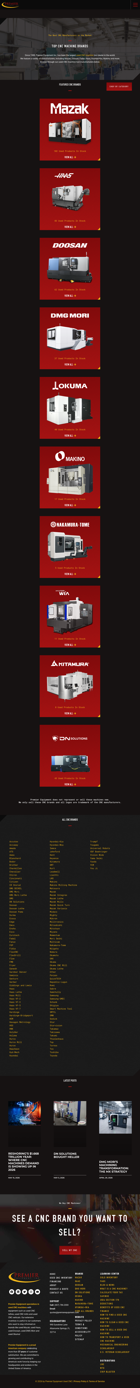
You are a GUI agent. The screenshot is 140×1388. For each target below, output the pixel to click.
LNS (52, 878)
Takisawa (55, 1032)
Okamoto (54, 955)
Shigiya (54, 1005)
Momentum (55, 935)
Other (53, 972)
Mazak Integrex (58, 895)
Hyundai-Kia (56, 841)
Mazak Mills (56, 901)
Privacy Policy (83, 1320)
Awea (11, 855)
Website (79, 1317)
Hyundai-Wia (56, 844)
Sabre (53, 988)
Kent (52, 855)
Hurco (12, 1038)
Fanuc (12, 941)
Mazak (53, 891)
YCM (92, 865)
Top (52, 1042)
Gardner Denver (18, 972)
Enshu (12, 928)
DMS (11, 898)
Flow (11, 958)
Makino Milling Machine (63, 885)
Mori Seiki (56, 938)
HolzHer (13, 1032)
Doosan (13, 905)
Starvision (56, 1025)
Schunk (53, 1002)
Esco (11, 931)
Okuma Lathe (56, 968)
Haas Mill (14, 995)
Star (52, 1022)
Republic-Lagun (58, 982)
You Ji (94, 868)
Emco (11, 925)
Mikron (53, 918)
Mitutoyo (55, 928)
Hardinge (14, 1012)
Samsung (54, 995)
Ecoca (12, 918)
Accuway (13, 844)
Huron (12, 1045)
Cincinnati (15, 878)
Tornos (53, 1045)
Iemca (53, 848)
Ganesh (13, 968)
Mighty (53, 915)
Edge (11, 921)
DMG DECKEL (15, 888)
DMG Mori (14, 891)
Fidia (12, 948)
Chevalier (14, 871)
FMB (11, 962)
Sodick (53, 1018)
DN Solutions (16, 901)
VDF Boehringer (98, 851)
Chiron (13, 875)
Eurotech (14, 935)
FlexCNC (13, 951)
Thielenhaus (56, 1038)
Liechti (54, 875)
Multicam (55, 941)
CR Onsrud (14, 885)
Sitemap (79, 1339)
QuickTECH (55, 978)
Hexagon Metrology (19, 1022)
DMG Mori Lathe (18, 895)
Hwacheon (14, 1048)
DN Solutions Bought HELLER (66, 1155)
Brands (79, 1273)
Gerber (13, 982)
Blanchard (14, 858)
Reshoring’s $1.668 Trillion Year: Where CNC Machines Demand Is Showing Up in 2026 (23, 1162)
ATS (11, 851)
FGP (11, 945)
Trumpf (94, 841)
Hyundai (13, 1055)
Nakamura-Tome (58, 945)
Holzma (13, 1035)
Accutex (13, 841)
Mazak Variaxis (58, 908)
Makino (53, 881)
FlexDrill (14, 955)
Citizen (13, 881)
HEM (11, 1018)
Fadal (12, 938)
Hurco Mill (15, 1042)
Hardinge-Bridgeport (21, 1015)
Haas (11, 988)
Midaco (53, 911)
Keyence (54, 858)
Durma (12, 915)
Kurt (52, 868)
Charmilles (15, 868)
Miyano (53, 931)
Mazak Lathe (56, 898)
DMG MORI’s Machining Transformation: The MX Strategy (114, 1166)
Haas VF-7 (14, 1008)
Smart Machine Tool (61, 1008)
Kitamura (55, 861)
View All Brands (84, 1311)
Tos (52, 1048)
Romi (52, 985)
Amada (12, 848)
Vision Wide (97, 855)
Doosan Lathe (16, 908)
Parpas (53, 975)
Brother (13, 865)
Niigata (54, 948)
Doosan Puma (16, 911)
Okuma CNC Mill (58, 965)
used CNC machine (85, 55)
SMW (52, 1015)
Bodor (12, 861)
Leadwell (55, 871)
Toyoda (53, 1055)
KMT (52, 865)
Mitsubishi (56, 925)
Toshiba (54, 1052)
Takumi (53, 1035)
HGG (11, 1025)
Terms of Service (97, 1381)
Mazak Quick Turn (60, 905)
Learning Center (109, 1273)
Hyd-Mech (14, 1052)
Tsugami (94, 844)
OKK (52, 958)
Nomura (53, 951)
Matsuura (55, 888)
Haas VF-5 (14, 1005)
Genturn (13, 978)
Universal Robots (100, 848)
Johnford (55, 851)
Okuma (53, 962)
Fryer (12, 965)
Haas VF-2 (14, 998)
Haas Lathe (15, 992)
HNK (11, 1028)
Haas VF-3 (14, 1002)
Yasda (93, 861)
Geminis (13, 975)
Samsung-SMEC (57, 998)
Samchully (55, 992)
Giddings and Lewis (20, 985)
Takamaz (54, 1028)
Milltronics (56, 921)
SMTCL (53, 1012)
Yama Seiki (96, 858)
